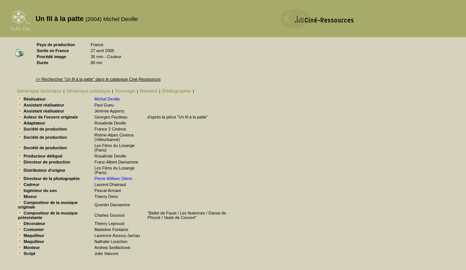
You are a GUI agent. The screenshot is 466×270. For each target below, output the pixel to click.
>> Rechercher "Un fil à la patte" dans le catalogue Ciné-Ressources (98, 79)
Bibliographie (176, 91)
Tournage (125, 91)
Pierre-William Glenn (113, 178)
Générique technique (39, 91)
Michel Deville (107, 99)
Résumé (148, 91)
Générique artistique (88, 91)
